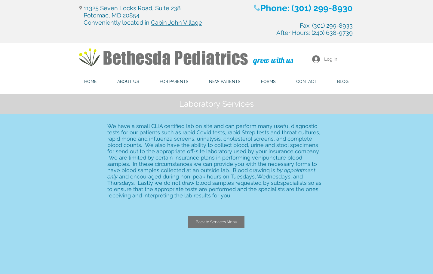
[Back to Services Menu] (216, 222)
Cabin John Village (176, 22)
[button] (128, 81)
